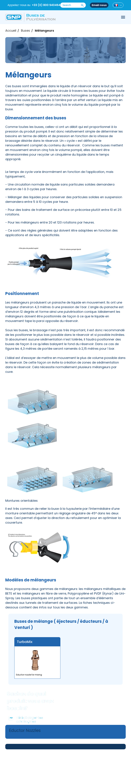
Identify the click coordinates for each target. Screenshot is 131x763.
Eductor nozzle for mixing (29, 674)
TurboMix (24, 641)
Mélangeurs (44, 30)
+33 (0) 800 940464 (46, 5)
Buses (25, 30)
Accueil (10, 30)
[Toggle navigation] (123, 17)
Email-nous (99, 5)
